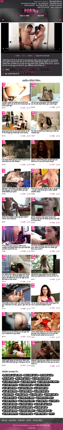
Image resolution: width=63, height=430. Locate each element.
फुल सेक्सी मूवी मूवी (41, 407)
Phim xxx (16, 425)
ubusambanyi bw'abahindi (29, 3)
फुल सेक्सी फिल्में (41, 401)
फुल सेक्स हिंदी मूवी (36, 395)
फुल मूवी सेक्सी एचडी (41, 388)
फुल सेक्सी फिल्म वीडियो (26, 398)
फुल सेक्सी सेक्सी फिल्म (10, 414)
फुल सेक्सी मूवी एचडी (26, 404)
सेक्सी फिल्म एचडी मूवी (43, 7)
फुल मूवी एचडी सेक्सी (9, 388)
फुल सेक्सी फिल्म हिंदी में (27, 401)
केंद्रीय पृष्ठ (4, 420)
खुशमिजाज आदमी (32, 70)
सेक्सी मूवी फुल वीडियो (27, 74)
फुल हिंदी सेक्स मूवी (41, 414)
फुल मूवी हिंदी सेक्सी (25, 391)
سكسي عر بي (32, 425)
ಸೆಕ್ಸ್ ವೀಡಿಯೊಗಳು (43, 3)
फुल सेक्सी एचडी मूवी (51, 395)
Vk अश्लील (14, 70)
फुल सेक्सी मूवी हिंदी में (44, 411)
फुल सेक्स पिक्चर (8, 395)
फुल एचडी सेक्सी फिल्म (28, 382)
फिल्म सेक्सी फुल (8, 379)
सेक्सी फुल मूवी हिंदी (29, 5)
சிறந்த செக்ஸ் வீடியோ (41, 1)
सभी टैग (51, 414)
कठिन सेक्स (32, 428)
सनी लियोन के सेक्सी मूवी (55, 5)
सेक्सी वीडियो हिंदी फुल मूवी (43, 425)
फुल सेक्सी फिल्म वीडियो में (44, 398)
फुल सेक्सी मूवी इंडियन (10, 404)
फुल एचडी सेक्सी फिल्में (10, 385)
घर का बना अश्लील (46, 70)
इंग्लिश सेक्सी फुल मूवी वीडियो (12, 375)
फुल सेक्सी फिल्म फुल (10, 398)
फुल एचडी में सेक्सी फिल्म (11, 382)
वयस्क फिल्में (12, 420)
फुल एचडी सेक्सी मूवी (26, 385)
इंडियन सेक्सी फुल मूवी (31, 375)
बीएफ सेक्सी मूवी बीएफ (42, 5)
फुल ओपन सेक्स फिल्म (42, 385)
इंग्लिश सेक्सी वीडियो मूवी (55, 1)
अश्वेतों (22, 70)
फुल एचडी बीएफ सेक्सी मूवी (41, 379)
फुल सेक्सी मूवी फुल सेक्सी (43, 404)
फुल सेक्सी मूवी (54, 401)
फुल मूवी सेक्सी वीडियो (10, 391)
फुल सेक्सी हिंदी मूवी (26, 414)
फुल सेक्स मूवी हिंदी (21, 395)
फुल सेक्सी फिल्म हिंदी (10, 401)
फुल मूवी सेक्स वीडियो (25, 388)
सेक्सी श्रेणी (21, 420)
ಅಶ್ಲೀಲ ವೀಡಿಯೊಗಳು (56, 7)
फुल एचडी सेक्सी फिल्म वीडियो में (48, 382)
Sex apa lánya (23, 425)
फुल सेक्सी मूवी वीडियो (10, 411)
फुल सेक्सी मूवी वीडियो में (27, 411)
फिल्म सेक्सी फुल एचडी (22, 379)
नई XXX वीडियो (37, 420)
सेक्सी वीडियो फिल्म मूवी (56, 3)
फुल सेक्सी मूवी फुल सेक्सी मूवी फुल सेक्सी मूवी (18, 407)
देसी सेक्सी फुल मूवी (46, 375)
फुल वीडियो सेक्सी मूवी (41, 391)
